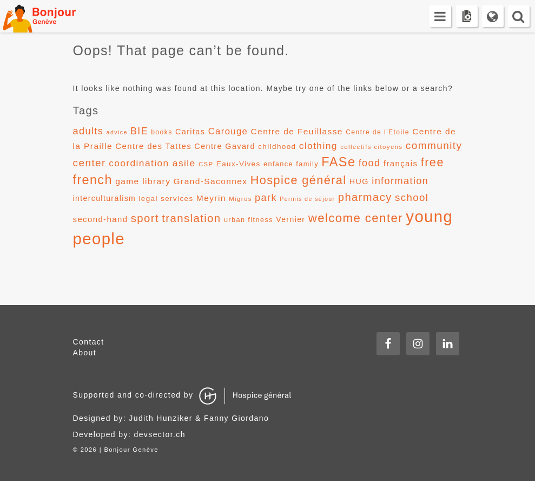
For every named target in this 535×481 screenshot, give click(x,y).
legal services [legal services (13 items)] (165, 198)
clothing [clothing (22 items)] (318, 145)
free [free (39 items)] (432, 162)
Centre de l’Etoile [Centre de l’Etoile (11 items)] (377, 132)
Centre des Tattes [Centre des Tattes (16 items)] (153, 146)
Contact (88, 341)
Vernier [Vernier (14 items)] (290, 219)
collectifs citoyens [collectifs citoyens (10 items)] (371, 147)
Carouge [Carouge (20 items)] (228, 131)
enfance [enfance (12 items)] (278, 164)
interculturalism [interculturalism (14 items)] (104, 198)
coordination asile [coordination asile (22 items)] (152, 163)
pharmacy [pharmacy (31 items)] (365, 197)
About (85, 352)
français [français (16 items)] (401, 163)
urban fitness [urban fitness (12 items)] (248, 220)
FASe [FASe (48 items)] (338, 162)
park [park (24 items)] (266, 197)
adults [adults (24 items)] (88, 131)
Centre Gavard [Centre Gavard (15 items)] (224, 146)
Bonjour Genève (51, 16)
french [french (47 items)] (93, 180)
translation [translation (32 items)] (191, 218)
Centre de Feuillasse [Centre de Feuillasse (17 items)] (297, 131)
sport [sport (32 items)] (145, 218)
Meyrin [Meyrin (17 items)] (211, 198)
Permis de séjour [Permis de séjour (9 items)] (307, 199)
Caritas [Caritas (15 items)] (190, 131)
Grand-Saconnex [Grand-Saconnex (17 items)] (211, 181)
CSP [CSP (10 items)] (206, 164)
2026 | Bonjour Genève (119, 449)
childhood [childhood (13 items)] (277, 146)
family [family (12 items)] (307, 164)
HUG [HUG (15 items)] (359, 181)
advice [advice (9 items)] (117, 132)
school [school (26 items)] (411, 197)
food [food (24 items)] (370, 163)
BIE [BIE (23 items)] (139, 131)
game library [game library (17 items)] (142, 181)
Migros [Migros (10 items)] (240, 199)
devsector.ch (160, 434)
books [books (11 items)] (161, 132)
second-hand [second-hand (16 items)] (100, 219)
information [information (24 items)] (400, 181)
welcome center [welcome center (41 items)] (355, 218)
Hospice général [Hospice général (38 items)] (298, 180)
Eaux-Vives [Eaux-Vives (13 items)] (238, 164)
